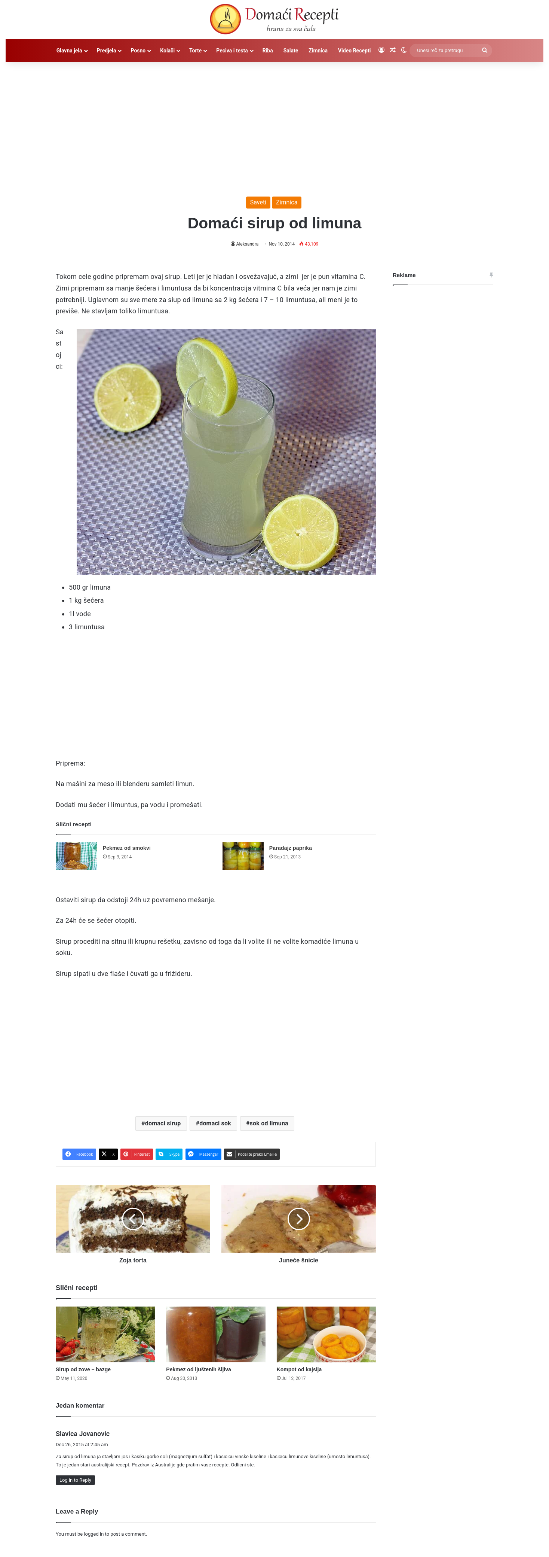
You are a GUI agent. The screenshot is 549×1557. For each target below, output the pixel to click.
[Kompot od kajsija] (326, 1335)
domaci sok (215, 1123)
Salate (290, 51)
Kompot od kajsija (299, 1369)
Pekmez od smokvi (127, 848)
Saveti (258, 202)
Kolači (167, 51)
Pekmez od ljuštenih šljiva (198, 1369)
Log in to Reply (75, 1480)
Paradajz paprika (290, 848)
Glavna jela (69, 51)
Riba (268, 51)
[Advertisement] (274, 125)
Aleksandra (247, 244)
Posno (138, 51)
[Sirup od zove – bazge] (105, 1335)
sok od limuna (269, 1123)
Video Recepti (354, 51)
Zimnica (318, 51)
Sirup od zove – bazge (83, 1369)
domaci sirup (163, 1123)
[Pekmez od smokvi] (76, 856)
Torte (195, 51)
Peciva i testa (232, 51)
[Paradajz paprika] (243, 856)
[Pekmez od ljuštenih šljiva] (215, 1335)
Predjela (106, 51)
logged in (94, 1534)
